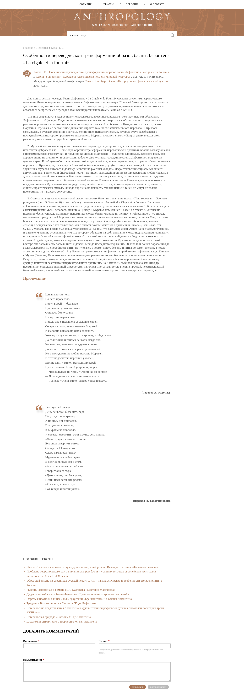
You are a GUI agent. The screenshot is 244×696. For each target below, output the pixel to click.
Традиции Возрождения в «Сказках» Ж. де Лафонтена (61, 603)
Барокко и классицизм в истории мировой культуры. (97, 76)
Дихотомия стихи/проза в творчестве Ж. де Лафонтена (62, 621)
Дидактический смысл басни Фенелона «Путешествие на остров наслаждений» (78, 594)
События (85, 4)
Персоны (131, 4)
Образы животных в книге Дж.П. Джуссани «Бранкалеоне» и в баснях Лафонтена (79, 599)
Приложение (34, 278)
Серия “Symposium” (49, 76)
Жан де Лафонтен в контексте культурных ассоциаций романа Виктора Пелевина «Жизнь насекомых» (92, 567)
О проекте (156, 4)
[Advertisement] (97, 530)
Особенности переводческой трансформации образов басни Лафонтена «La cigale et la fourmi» (108, 72)
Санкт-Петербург (96, 81)
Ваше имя (31, 641)
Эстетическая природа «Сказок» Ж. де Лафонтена (59, 617)
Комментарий (33, 659)
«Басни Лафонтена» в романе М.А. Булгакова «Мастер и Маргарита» (71, 589)
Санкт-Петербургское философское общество (138, 81)
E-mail (104, 641)
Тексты (107, 4)
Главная (28, 47)
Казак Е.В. (57, 47)
